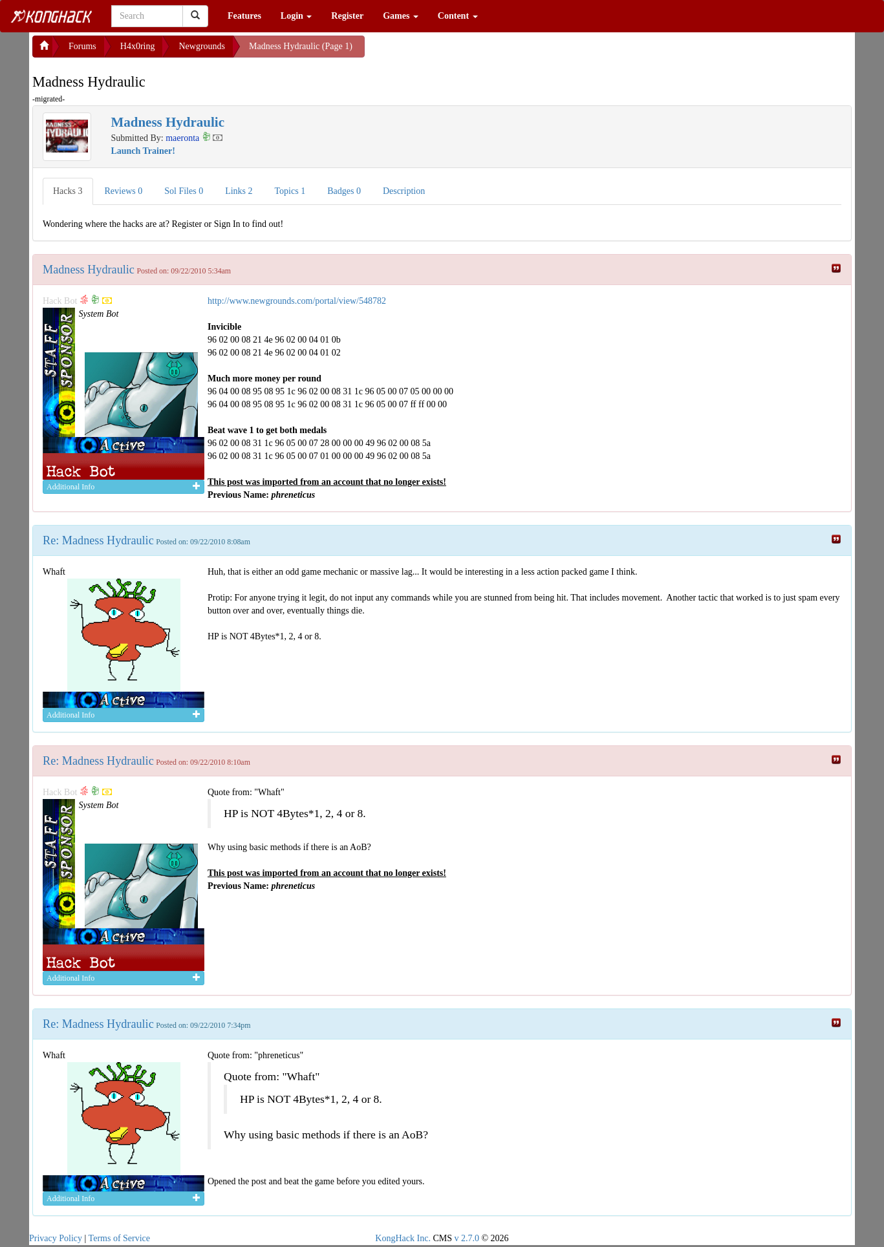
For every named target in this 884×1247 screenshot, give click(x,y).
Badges (344, 191)
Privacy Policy (55, 1238)
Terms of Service (119, 1238)
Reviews (124, 191)
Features (244, 16)
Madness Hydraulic (89, 269)
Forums (82, 46)
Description (404, 191)
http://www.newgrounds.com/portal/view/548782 (297, 301)
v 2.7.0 (466, 1238)
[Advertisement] (468, 52)
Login (296, 16)
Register (347, 16)
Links (238, 191)
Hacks (68, 191)
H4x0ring (137, 46)
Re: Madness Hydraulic (98, 540)
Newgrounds (201, 46)
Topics (290, 191)
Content (458, 16)
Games (400, 16)
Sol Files (183, 191)
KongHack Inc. (403, 1238)
